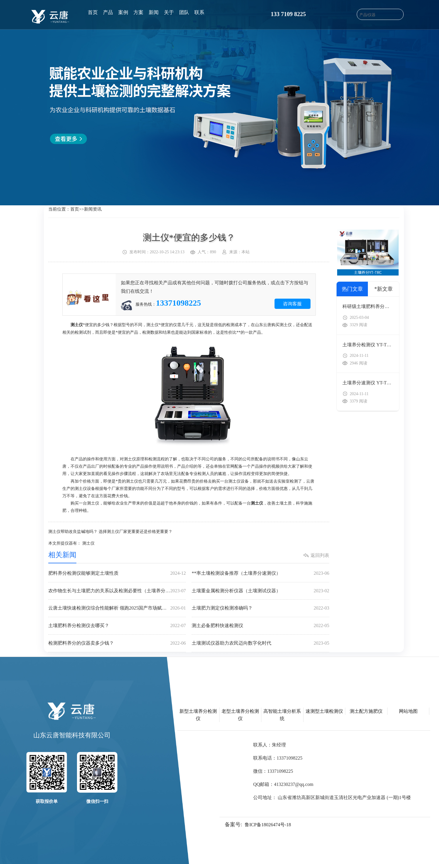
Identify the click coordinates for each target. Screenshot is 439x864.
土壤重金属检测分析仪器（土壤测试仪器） (260, 591)
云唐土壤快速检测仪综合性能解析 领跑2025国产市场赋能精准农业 (117, 608)
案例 (123, 12)
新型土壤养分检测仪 (198, 715)
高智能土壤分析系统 (282, 715)
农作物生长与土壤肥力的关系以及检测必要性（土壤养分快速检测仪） (117, 591)
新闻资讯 (93, 209)
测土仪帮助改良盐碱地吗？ (72, 531)
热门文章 (352, 289)
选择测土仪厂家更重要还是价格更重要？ (135, 531)
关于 (169, 12)
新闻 (154, 12)
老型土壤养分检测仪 (240, 715)
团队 (184, 12)
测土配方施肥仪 (366, 711)
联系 (199, 12)
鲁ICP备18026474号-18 (268, 824)
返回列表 (320, 555)
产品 (108, 12)
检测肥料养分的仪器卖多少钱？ (117, 643)
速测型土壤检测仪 (324, 711)
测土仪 (88, 543)
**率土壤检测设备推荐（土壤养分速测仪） (260, 573)
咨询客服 (292, 303)
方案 (138, 12)
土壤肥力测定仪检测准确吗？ (260, 608)
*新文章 (383, 289)
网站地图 (408, 711)
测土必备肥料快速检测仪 (260, 626)
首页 (93, 12)
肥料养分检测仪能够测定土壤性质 (117, 573)
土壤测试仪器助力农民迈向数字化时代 (260, 643)
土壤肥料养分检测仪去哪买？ (117, 626)
